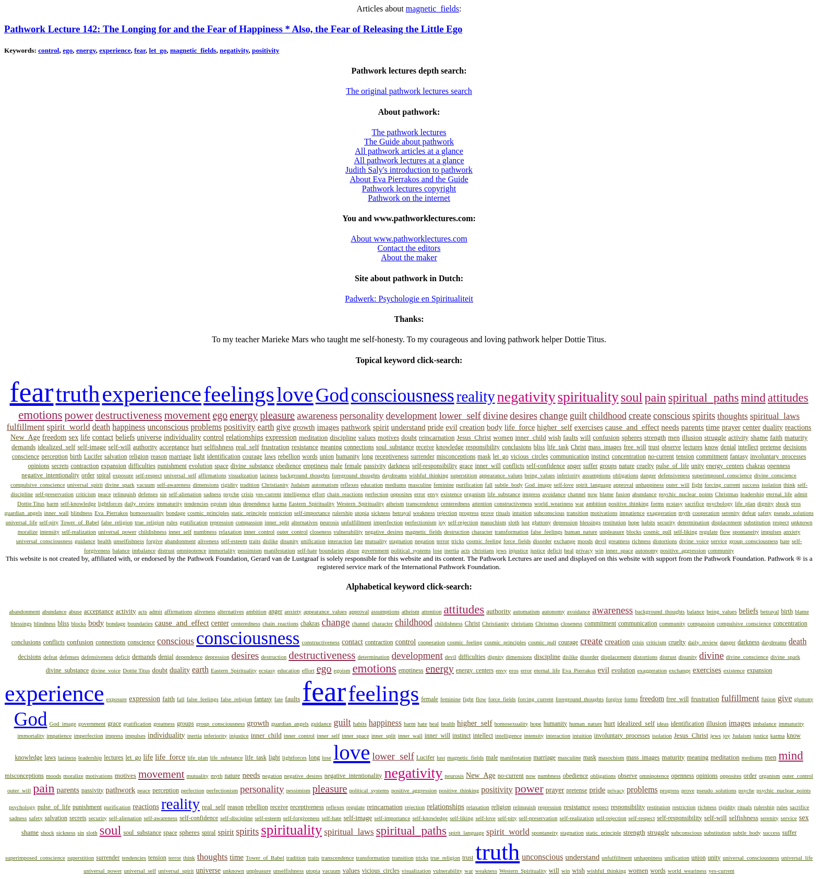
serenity (730, 513)
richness (641, 541)
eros (796, 503)
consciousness (402, 396)
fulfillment (26, 427)
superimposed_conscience (722, 475)
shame (759, 437)
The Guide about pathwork (409, 141)
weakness (424, 513)
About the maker (409, 257)
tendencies (196, 503)
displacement (727, 522)
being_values (540, 475)
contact (102, 437)
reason (159, 456)
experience (114, 50)
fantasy (739, 456)
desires (523, 415)
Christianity (274, 484)
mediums (395, 484)
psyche (231, 494)
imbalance (143, 550)
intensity (49, 531)
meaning (331, 447)
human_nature (580, 531)
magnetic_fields (432, 8)
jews (501, 550)
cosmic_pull (657, 531)
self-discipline (236, 818)
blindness (82, 513)
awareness (317, 415)
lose (437, 550)
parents (692, 427)
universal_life (21, 522)
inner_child (530, 437)
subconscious (549, 513)
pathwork (356, 427)
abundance (644, 494)
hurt (196, 447)
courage (252, 456)
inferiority (569, 475)
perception (54, 456)
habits (648, 522)
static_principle (249, 513)
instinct (600, 456)
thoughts (732, 416)
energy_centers (724, 465)
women (503, 437)
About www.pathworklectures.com (409, 238)
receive (425, 447)
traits (255, 541)
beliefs (125, 437)
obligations (626, 475)
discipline (343, 437)
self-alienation (185, 494)
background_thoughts (305, 475)
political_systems (410, 550)
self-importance (312, 513)
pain (655, 397)
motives (388, 437)
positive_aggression (683, 550)
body (494, 427)
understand (408, 427)
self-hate (307, 550)
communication (570, 456)
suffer (590, 465)
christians (483, 550)
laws (270, 456)
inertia (451, 550)
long (367, 456)
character (482, 531)
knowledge (450, 447)
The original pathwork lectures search (409, 91)
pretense (770, 447)
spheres (632, 437)
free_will (634, 447)
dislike (270, 541)
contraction (84, 465)
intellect (748, 447)
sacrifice (694, 503)
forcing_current (722, 484)
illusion (692, 437)
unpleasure (611, 531)
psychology (719, 503)
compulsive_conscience (37, 484)
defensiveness (674, 475)
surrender (422, 456)
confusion (606, 437)
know (712, 447)
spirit (381, 427)
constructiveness (513, 503)
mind (753, 397)
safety (765, 513)
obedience (289, 465)
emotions (40, 415)
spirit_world (68, 427)
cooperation (705, 513)
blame (606, 494)
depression (565, 522)
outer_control (291, 531)
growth (304, 427)
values (367, 437)
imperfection (388, 522)
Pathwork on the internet (409, 198)
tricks (457, 541)
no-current (661, 456)
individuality (182, 437)
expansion (113, 465)
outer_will (677, 484)
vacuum (146, 484)
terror (443, 541)
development (411, 415)
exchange (564, 541)
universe (149, 437)
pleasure (277, 415)
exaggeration (662, 513)
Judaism (300, 484)
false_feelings (546, 531)
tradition (249, 484)
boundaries (331, 550)
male (336, 465)
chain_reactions (345, 494)
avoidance (554, 494)
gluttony (541, 522)
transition (577, 513)
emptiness (315, 465)
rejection (447, 513)
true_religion (149, 522)
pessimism (249, 550)
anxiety (792, 531)
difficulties (141, 465)
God (332, 395)
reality (475, 396)
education (371, 484)
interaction (340, 541)
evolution (200, 465)
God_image (538, 484)
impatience (632, 513)
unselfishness (129, 541)
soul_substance (395, 447)
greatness (619, 541)
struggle (715, 437)
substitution (757, 522)
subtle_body (509, 484)
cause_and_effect (632, 427)
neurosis (329, 522)
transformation (511, 531)
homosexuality (147, 513)
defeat (749, 513)
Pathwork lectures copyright (409, 188)
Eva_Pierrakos (111, 513)
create (640, 416)
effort (318, 494)
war (579, 503)
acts (465, 550)
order (87, 475)
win (599, 550)
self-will (119, 447)
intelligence (296, 494)
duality (773, 427)
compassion (248, 522)
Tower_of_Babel (80, 522)
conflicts (513, 465)
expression (281, 437)
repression (221, 522)
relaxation (230, 531)
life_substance (503, 494)
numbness (205, 531)
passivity (375, 465)
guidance (85, 541)
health (105, 541)
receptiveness (392, 456)
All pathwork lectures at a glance (409, 160)
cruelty (645, 465)
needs (670, 427)
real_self (247, 447)
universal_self (180, 475)
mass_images (604, 447)
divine (495, 415)
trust (653, 447)
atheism (395, 503)
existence (451, 494)
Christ (578, 447)
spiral (104, 475)
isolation (771, 484)
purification (469, 484)
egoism (219, 503)
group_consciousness (753, 541)
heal (568, 550)
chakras (755, 465)
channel (576, 494)
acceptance (174, 447)
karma (279, 503)
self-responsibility (435, 465)
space (221, 465)
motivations (604, 513)
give (283, 427)
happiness (128, 427)
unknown (801, 522)
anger (574, 465)
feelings (238, 394)
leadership (752, 494)
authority (145, 447)
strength (655, 437)
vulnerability (348, 531)
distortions (665, 541)
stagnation (401, 541)
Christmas (727, 494)
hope (633, 522)
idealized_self (56, 447)
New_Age (25, 437)
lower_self (460, 415)
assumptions (596, 475)
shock (782, 503)
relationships (244, 437)
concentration (629, 456)
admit (801, 494)
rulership (342, 513)
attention (482, 503)
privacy (584, 550)
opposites (401, 494)
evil (452, 427)
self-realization (79, 531)
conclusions (517, 447)
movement (187, 415)
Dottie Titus (30, 503)
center (752, 427)
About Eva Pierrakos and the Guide (409, 179)
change (553, 415)
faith (776, 437)
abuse (352, 550)
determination (693, 522)
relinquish (124, 494)
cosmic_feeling (483, 541)
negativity (234, 50)
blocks (634, 531)
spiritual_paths (703, 397)
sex (74, 437)
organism (475, 494)
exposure (123, 475)
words (309, 456)
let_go (157, 50)
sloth (513, 522)
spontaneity (745, 531)
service (719, 541)
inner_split (276, 522)
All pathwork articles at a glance (409, 151)
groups (608, 465)
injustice (518, 550)
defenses (148, 494)
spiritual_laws (774, 416)
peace (104, 494)
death (101, 427)
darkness (399, 465)
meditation (313, 437)
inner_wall (56, 513)
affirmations (212, 475)
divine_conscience (775, 475)
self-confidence (545, 465)
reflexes (350, 484)
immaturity (169, 503)
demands (23, 447)
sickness (380, 513)
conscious (671, 416)
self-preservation (54, 494)
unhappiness (649, 484)
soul (632, 397)
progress (468, 513)
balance (121, 550)
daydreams (394, 475)
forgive (154, 541)
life (85, 437)
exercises (588, 427)
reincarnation (437, 437)
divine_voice (694, 541)
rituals (503, 513)
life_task (558, 447)
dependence (256, 503)
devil (600, 541)
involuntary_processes (778, 456)
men (674, 437)
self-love (563, 484)
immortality (221, 550)
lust (526, 522)
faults (570, 437)
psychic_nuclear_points (686, 494)
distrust (166, 550)
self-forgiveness (301, 818)
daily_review (139, 503)
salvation (115, 456)
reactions (798, 427)
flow (725, 531)
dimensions (206, 484)
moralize (28, 531)
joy (442, 522)
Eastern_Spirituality (311, 503)
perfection (377, 494)
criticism (86, 494)
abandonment (180, 541)
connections (359, 447)
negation (425, 541)
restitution (615, 522)
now (592, 494)
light (199, 456)
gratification (193, 522)
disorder (542, 541)
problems (206, 427)
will (585, 437)
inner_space (619, 550)
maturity (796, 437)
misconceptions (456, 456)
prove (487, 513)
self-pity (48, 522)
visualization (243, 475)
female (353, 465)
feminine (444, 484)
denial (728, 447)
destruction (457, 531)
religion (138, 456)
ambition (596, 503)
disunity (289, 541)
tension (685, 456)
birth (76, 456)
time (713, 427)
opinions (38, 465)
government (375, 550)
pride (435, 427)
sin (163, 494)
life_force (519, 427)
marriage (180, 456)
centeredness (455, 503)
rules (171, 522)
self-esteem (234, 541)
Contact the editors (409, 248)
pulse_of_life (672, 465)
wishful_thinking (428, 475)
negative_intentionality (50, 475)
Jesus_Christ (473, 437)
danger (648, 475)
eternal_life (779, 494)
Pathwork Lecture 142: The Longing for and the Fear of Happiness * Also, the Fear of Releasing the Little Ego (233, 28)
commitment (712, 456)
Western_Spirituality (360, 503)
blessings (590, 522)
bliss (539, 447)
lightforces (110, 503)
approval (623, 484)
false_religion (117, 522)
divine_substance (252, 465)
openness (778, 465)
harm (52, 503)
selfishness (219, 447)
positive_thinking (628, 503)
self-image (91, 447)
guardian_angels (23, 513)
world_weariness (553, 503)
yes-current (268, 494)
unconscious (167, 427)
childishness (152, 531)
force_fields (517, 541)
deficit (554, 550)
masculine (419, 484)
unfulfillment (356, 522)
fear (140, 50)
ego (68, 50)
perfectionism (420, 522)
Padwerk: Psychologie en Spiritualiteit (409, 298)
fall (488, 484)
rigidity (229, 484)
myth (685, 513)
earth (266, 427)
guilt (578, 416)
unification (313, 541)
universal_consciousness (44, 541)
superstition (463, 475)
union (327, 456)
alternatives (304, 522)
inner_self (180, 531)
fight (697, 484)
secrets (60, 465)
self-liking (685, 531)
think (790, 484)
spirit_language (593, 484)
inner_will (487, 465)
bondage (175, 513)
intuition (522, 513)
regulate (708, 531)
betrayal (401, 513)
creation (472, 427)
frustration (275, 447)
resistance (305, 447)
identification (223, 456)
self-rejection (463, 522)
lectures (692, 447)
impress (531, 494)
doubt (409, 437)
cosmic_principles (208, 513)
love (295, 394)
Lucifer (93, 456)
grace (466, 465)
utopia (362, 513)
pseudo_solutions (793, 513)
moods (585, 541)
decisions (795, 447)
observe (671, 447)
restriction (280, 513)
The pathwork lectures (408, 132)
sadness (212, 494)
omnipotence (192, 550)
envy (432, 494)
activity (738, 437)
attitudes (788, 397)
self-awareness (174, 484)
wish (554, 437)
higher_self (554, 427)
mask (483, 456)
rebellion (289, 456)
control (48, 50)
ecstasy (674, 503)
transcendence (422, 503)
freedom (54, 437)
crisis (247, 494)
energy (86, 50)
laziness (269, 475)
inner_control (259, 531)
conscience (26, 456)
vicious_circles (529, 456)
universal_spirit (85, 484)
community (721, 550)
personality (361, 415)
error (419, 494)
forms (657, 503)
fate (358, 541)
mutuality (376, 541)
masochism (493, 522)
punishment (172, 465)
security (666, 522)
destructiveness (128, 415)
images (328, 427)
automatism (324, 484)
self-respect (149, 475)
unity (697, 465)
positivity (265, 50)
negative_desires (384, 531)
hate (784, 541)
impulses (771, 531)
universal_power (117, 531)
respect (781, 522)
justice (537, 550)
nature (626, 465)
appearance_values (500, 475)
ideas (235, 503)
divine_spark (120, 484)
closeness (321, 531)
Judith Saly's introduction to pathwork (409, 169)
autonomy (646, 550)
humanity (347, 456)
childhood (608, 416)
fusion (623, 494)
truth (77, 394)
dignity (765, 503)
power (78, 415)
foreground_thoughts (356, 475)
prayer (731, 427)
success (751, 484)
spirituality (588, 397)
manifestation (279, 550)
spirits (703, 416)
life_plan (745, 503)
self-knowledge (78, 503)
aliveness (208, 541)
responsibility (483, 447)
